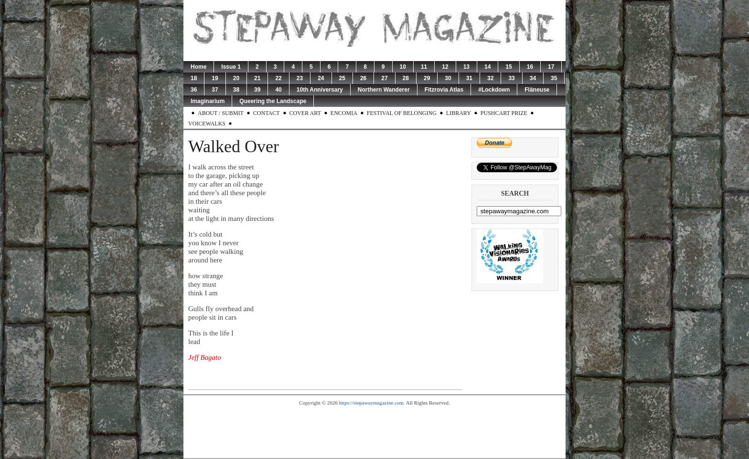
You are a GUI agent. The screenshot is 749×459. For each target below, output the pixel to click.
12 (445, 66)
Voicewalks (206, 123)
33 (511, 78)
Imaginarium (208, 101)
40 (278, 89)
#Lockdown (494, 89)
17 (551, 66)
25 (342, 78)
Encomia (344, 113)
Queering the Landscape (272, 101)
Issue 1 (231, 66)
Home (198, 66)
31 (469, 78)
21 (257, 78)
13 (466, 66)
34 (533, 78)
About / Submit (221, 113)
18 (194, 78)
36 (194, 89)
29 (427, 78)
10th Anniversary (320, 89)
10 (403, 66)
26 (363, 78)
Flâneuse (536, 89)
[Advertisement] (374, 431)
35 (554, 78)
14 (487, 66)
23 (300, 78)
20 (236, 78)
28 (406, 78)
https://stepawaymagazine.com (371, 403)
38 (236, 89)
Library (458, 113)
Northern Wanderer (384, 89)
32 (490, 78)
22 (278, 78)
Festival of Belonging (402, 113)
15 (508, 66)
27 (384, 78)
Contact (266, 113)
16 (530, 66)
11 (424, 66)
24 (321, 78)
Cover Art (305, 113)
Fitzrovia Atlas (444, 89)
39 (257, 89)
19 (215, 78)
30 (448, 78)
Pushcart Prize (504, 113)
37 (215, 89)
